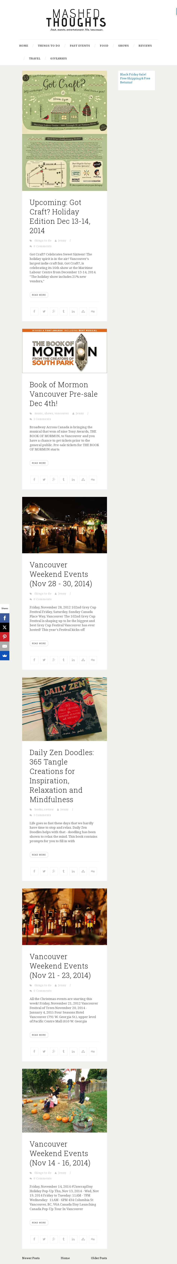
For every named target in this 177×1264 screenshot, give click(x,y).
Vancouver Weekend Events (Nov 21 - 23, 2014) (60, 966)
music (39, 413)
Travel (35, 58)
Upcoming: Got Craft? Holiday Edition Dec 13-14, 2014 (60, 216)
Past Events (80, 45)
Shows (123, 45)
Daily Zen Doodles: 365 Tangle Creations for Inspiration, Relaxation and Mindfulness (62, 776)
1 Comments (42, 419)
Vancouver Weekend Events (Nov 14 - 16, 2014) (60, 1153)
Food (104, 45)
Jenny (62, 240)
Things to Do (49, 45)
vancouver (62, 413)
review (49, 809)
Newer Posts (31, 1258)
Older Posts (99, 1258)
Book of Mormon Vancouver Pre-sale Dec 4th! (64, 394)
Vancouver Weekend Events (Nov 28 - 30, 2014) (61, 574)
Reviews (145, 45)
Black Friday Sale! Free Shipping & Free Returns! (135, 78)
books (39, 809)
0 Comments (43, 246)
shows (48, 413)
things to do (43, 240)
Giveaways (58, 58)
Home (23, 45)
